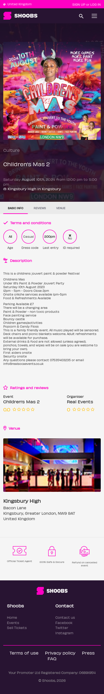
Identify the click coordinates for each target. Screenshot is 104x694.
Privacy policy (60, 652)
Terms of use (24, 652)
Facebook (64, 622)
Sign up (78, 4)
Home (12, 617)
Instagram (64, 633)
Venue (60, 208)
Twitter (61, 628)
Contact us (65, 617)
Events (13, 622)
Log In (95, 4)
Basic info (15, 208)
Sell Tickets (17, 628)
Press (88, 652)
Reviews (40, 208)
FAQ (52, 658)
